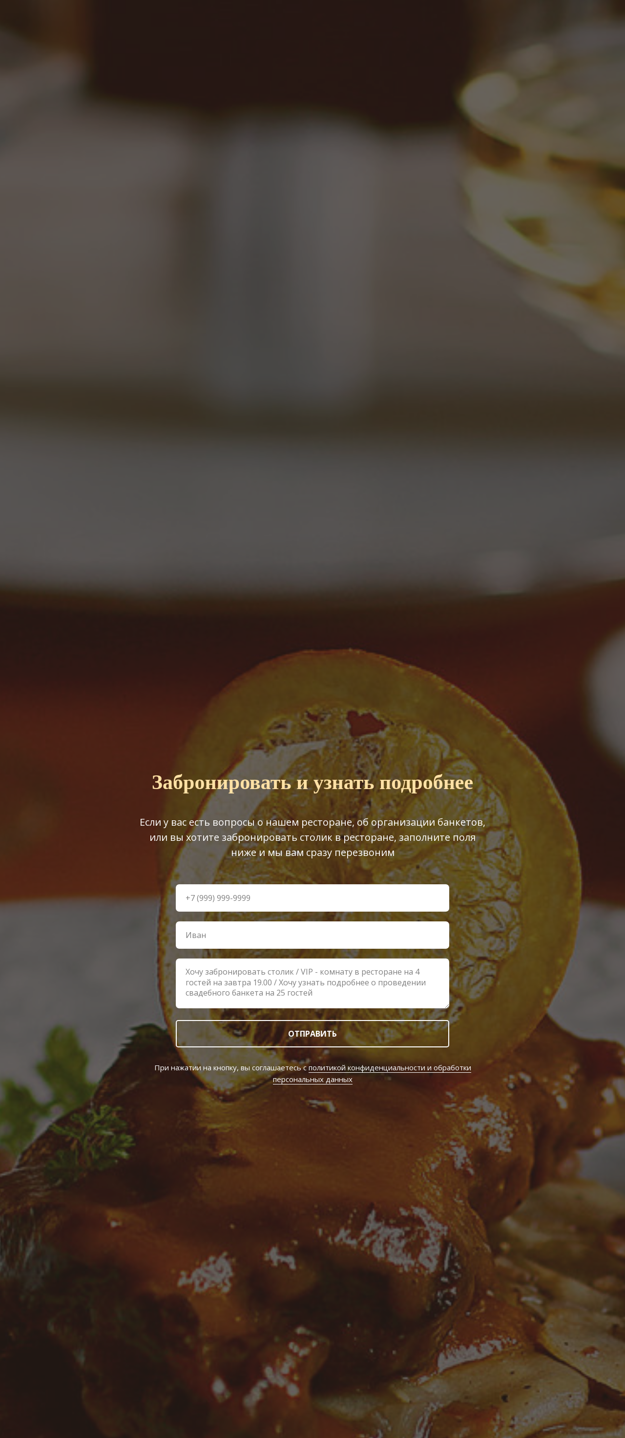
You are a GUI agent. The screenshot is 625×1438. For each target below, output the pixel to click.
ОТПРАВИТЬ (312, 1033)
